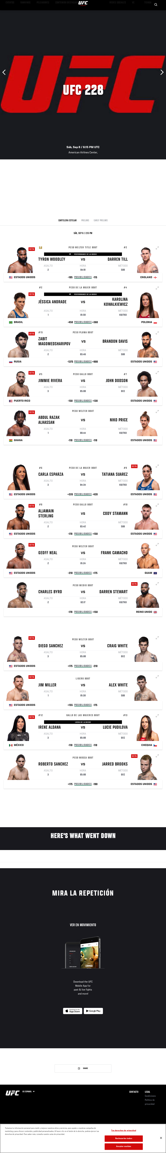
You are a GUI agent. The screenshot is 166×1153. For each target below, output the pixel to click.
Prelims (85, 220)
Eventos (9, 12)
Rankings (22, 12)
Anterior (5, 72)
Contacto (133, 1092)
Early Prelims (101, 220)
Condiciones (150, 1096)
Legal (147, 1092)
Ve (134, 12)
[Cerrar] (161, 1138)
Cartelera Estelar (67, 220)
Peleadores (37, 12)
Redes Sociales (120, 12)
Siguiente (161, 72)
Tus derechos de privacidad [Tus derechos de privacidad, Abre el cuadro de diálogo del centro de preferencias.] (123, 1131)
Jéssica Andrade (52, 302)
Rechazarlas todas (123, 1139)
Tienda (148, 12)
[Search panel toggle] (155, 12)
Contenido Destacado (57, 12)
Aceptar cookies (123, 1147)
